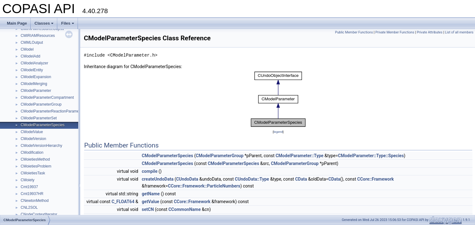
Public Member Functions (354, 32)
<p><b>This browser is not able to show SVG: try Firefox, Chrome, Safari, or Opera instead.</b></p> (278, 99)
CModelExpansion (36, 77)
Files (67, 23)
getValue (150, 201)
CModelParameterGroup (41, 104)
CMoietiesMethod (35, 159)
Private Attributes (429, 32)
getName (151, 193)
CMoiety (27, 180)
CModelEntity (32, 70)
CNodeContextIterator (39, 214)
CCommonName (184, 209)
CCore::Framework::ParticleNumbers (204, 185)
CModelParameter (36, 90)
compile (149, 171)
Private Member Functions (394, 32)
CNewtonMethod (35, 200)
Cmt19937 (29, 187)
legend (278, 131)
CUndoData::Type (252, 179)
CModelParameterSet (39, 118)
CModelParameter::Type (300, 155)
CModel (27, 49)
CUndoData (187, 179)
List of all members (459, 32)
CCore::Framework (375, 179)
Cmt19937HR (32, 194)
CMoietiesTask (33, 173)
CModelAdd (30, 56)
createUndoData (157, 179)
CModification (32, 152)
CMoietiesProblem (36, 166)
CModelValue (32, 132)
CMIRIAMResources (38, 35)
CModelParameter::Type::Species (371, 155)
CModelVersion (33, 139)
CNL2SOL (29, 207)
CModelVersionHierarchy (41, 145)
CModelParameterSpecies (42, 125)
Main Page (17, 23)
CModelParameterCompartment (47, 97)
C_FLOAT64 (122, 201)
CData (301, 179)
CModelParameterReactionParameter (52, 111)
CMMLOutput (32, 42)
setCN (148, 209)
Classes (44, 23)
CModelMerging (34, 84)
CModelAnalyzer (34, 63)
